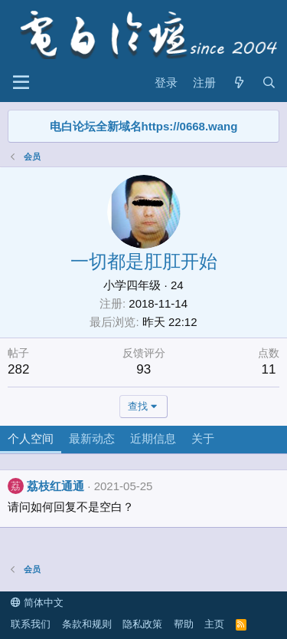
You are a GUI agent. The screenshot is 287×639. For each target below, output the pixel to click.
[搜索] (269, 82)
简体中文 (37, 602)
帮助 (184, 624)
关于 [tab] (202, 438)
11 (269, 369)
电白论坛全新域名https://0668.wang (144, 126)
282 (18, 369)
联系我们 (31, 624)
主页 (214, 624)
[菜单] (21, 83)
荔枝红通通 (55, 485)
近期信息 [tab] (153, 438)
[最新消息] (238, 82)
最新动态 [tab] (92, 438)
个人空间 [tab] (31, 438)
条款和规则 (87, 624)
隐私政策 (142, 624)
